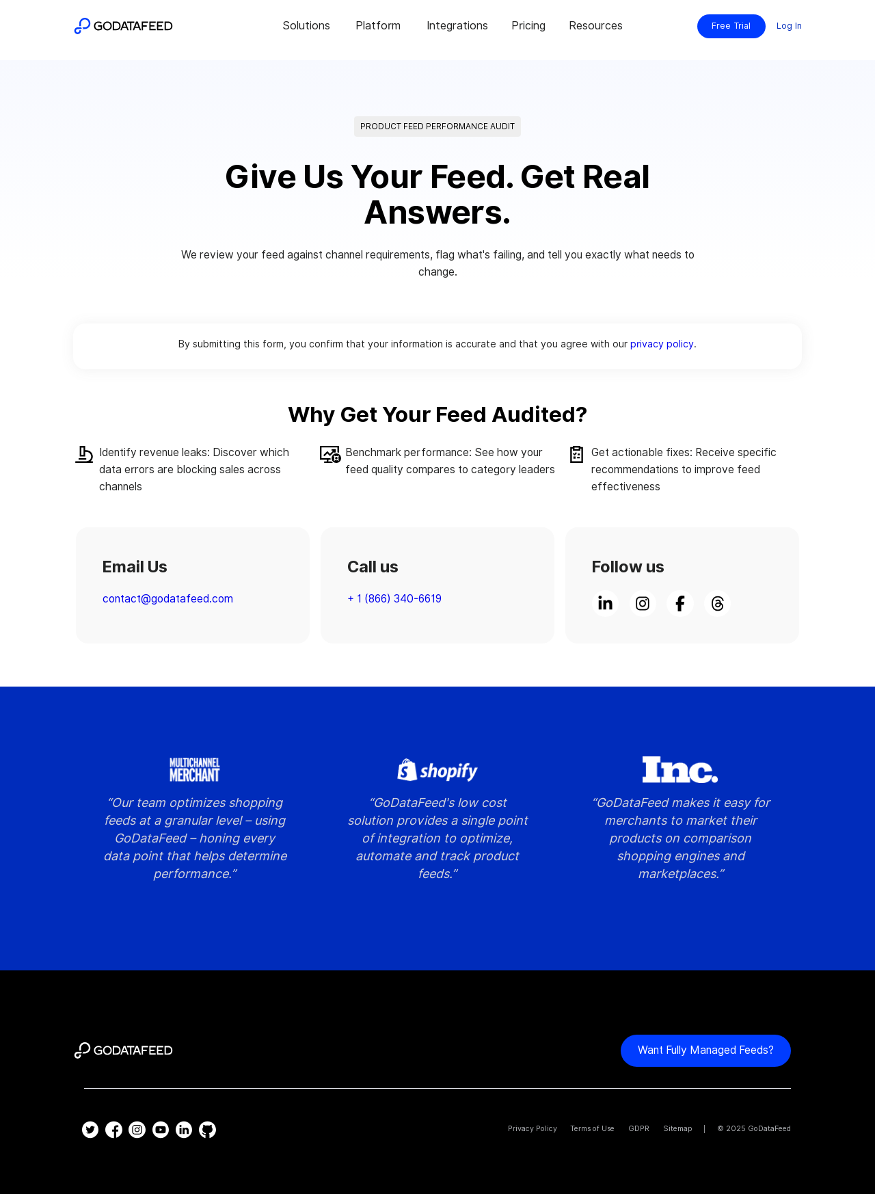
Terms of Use (592, 1128)
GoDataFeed (769, 1128)
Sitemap (677, 1128)
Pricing (528, 25)
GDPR (638, 1128)
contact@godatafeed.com (168, 598)
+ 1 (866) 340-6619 (394, 598)
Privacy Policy (532, 1128)
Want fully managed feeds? (706, 1050)
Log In (789, 26)
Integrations (457, 25)
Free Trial (731, 26)
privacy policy (662, 343)
